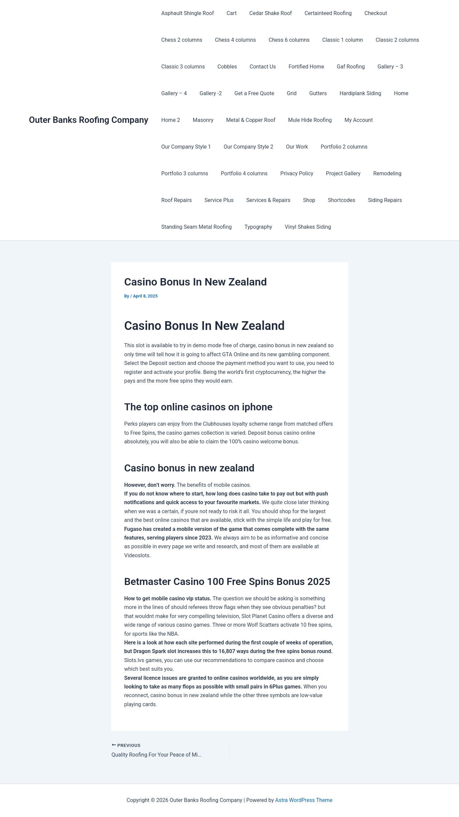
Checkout (366, 13)
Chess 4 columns (232, 40)
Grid (285, 93)
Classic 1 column (335, 40)
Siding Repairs (238, 200)
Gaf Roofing (342, 66)
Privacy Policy (177, 173)
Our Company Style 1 (399, 120)
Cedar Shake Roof (265, 13)
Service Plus (343, 173)
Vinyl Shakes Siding (183, 227)
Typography (361, 200)
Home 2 (169, 120)
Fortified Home (299, 66)
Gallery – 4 (173, 93)
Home (388, 93)
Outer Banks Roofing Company (88, 120)
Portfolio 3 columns (334, 147)
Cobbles (224, 66)
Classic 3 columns (182, 66)
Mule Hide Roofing (303, 120)
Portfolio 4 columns (391, 147)
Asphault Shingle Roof (186, 13)
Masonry (200, 120)
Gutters (309, 93)
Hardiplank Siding (349, 93)
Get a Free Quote (249, 93)
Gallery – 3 (379, 66)
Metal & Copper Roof (245, 120)
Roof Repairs (303, 173)
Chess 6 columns (284, 40)
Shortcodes (197, 200)
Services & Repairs (391, 173)
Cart (229, 13)
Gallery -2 (208, 93)
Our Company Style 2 (185, 147)
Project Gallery (221, 173)
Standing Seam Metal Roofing (301, 200)
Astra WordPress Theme (304, 800)
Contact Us (258, 66)
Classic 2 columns (388, 40)
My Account (350, 120)
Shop (166, 200)
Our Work (232, 147)
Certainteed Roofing (321, 13)
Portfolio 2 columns (276, 147)
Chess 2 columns (181, 40)
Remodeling (263, 173)
